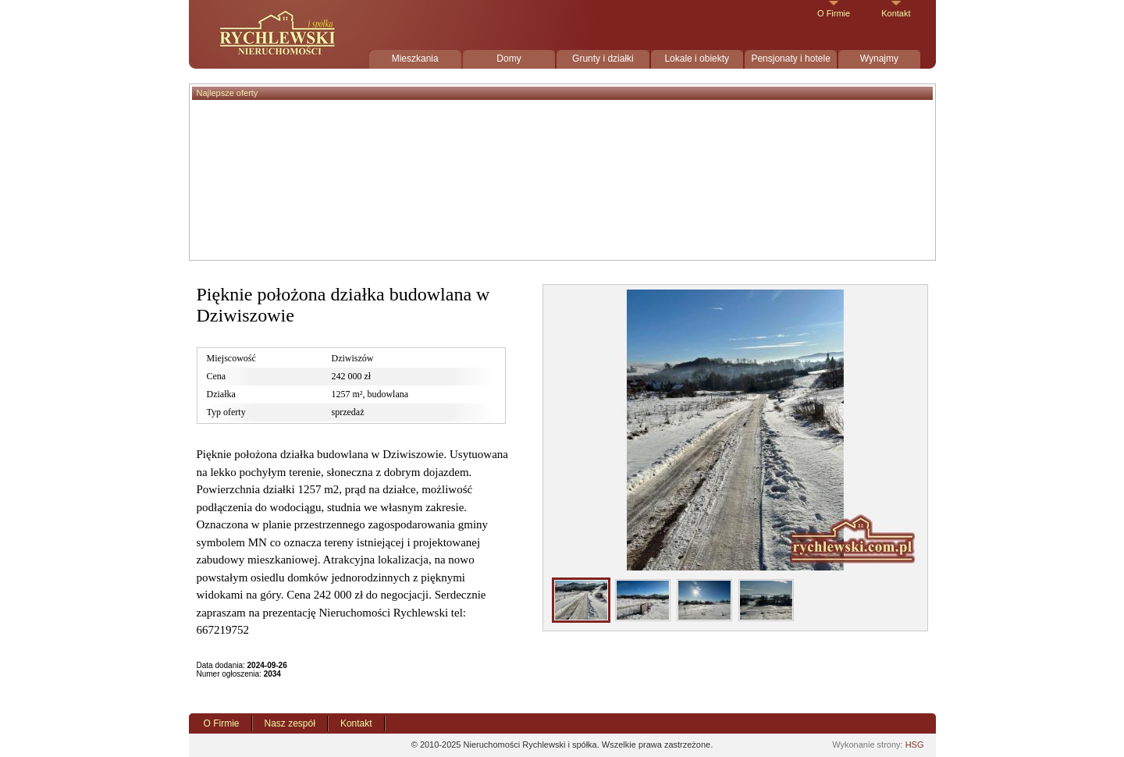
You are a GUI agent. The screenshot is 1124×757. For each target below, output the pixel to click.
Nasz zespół (290, 723)
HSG (914, 744)
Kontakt (895, 13)
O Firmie (833, 13)
